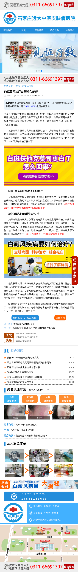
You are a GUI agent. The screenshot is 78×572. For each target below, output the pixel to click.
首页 (18, 86)
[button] (36, 71)
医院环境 (39, 30)
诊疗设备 (54, 30)
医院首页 (7, 30)
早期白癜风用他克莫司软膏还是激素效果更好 (29, 362)
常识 (23, 30)
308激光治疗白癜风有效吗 (20, 372)
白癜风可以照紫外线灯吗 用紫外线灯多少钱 (34, 328)
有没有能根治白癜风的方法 (20, 382)
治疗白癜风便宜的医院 (27, 339)
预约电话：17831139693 (25, 317)
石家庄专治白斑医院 (26, 335)
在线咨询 (60, 317)
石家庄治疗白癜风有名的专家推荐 (23, 367)
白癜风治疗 (27, 86)
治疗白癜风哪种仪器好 (24, 324)
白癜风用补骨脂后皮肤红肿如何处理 (24, 377)
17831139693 (30, 106)
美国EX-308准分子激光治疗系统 (23, 357)
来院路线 (70, 30)
